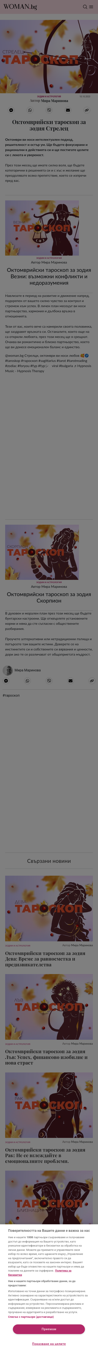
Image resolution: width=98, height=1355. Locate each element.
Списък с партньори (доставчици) (31, 1316)
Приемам (49, 1329)
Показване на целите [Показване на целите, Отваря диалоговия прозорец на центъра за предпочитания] (49, 1344)
